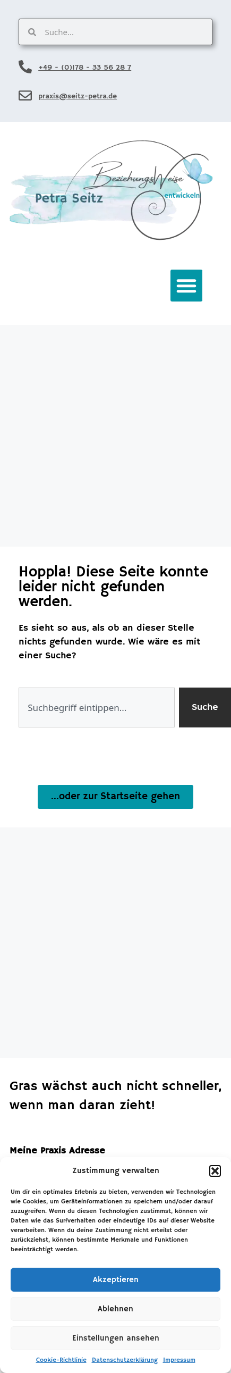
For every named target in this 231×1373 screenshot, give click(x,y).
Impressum (179, 1360)
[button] (215, 1171)
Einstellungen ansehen (115, 1338)
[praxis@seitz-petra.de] (25, 95)
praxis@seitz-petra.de (77, 96)
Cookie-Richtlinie (61, 1360)
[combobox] (97, 707)
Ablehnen (115, 1309)
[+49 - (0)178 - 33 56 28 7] (25, 66)
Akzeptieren (116, 1280)
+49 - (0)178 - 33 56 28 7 (84, 67)
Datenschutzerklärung (125, 1360)
